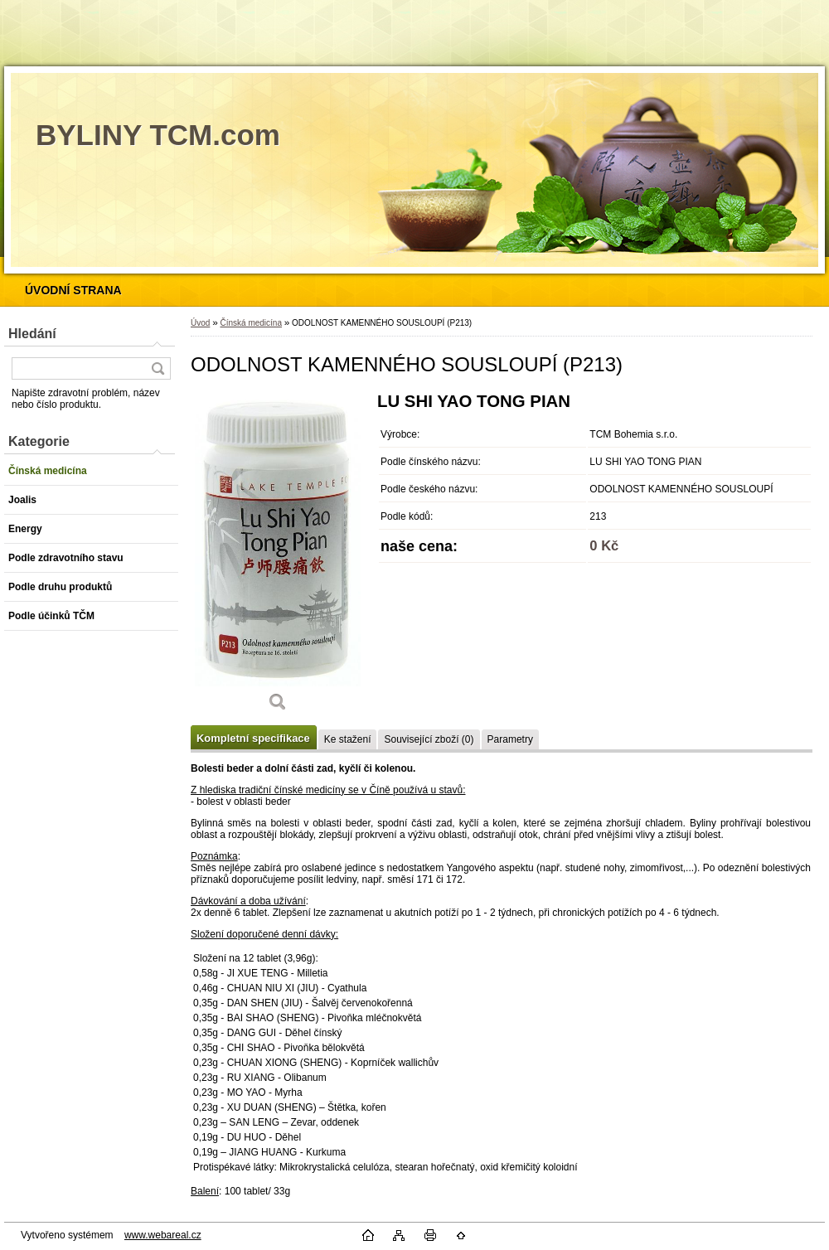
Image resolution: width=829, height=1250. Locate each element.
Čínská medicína (250, 322)
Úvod (200, 322)
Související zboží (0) (428, 739)
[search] (157, 368)
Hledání (32, 334)
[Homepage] (73, 290)
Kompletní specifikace (253, 738)
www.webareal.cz (162, 1235)
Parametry (510, 739)
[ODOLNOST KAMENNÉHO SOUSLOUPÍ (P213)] (277, 557)
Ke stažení (347, 739)
